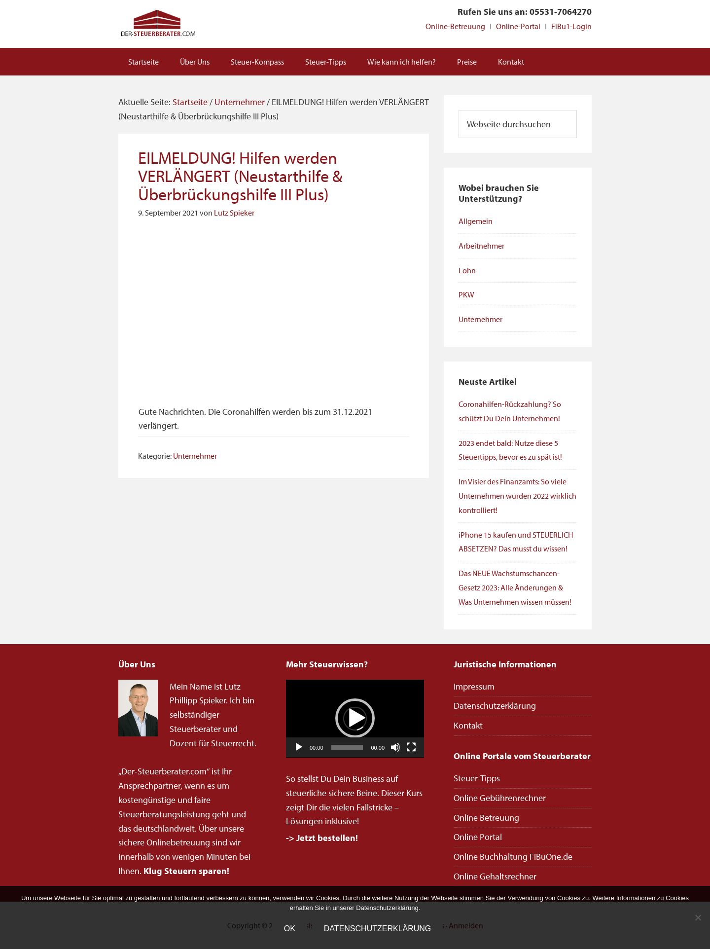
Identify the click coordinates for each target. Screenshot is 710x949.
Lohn (467, 270)
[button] (355, 718)
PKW (466, 294)
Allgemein (476, 221)
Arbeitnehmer (481, 246)
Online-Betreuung (455, 26)
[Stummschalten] (395, 747)
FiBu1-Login (571, 26)
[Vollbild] (411, 747)
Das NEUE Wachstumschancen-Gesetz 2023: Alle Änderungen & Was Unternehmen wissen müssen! (515, 587)
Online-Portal (518, 26)
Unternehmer (195, 456)
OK (289, 928)
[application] (355, 719)
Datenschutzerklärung (495, 705)
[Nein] (698, 917)
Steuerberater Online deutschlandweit (157, 24)
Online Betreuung (486, 817)
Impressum (474, 686)
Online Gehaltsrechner (495, 876)
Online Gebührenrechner (500, 797)
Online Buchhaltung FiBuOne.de (513, 856)
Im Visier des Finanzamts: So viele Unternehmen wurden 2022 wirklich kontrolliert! (517, 495)
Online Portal (478, 836)
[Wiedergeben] (299, 747)
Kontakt (468, 725)
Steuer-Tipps (477, 778)
